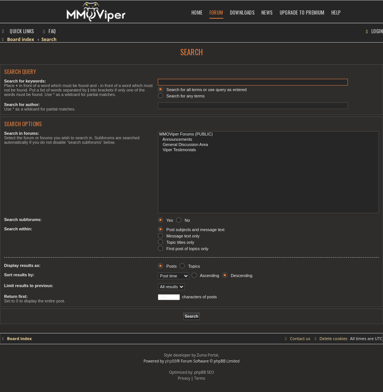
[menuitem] (48, 31)
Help (336, 12)
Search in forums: (21, 133)
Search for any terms (181, 96)
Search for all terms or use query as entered (202, 89)
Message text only (179, 236)
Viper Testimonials (268, 150)
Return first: (16, 296)
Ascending (205, 275)
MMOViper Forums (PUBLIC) (268, 134)
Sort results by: (19, 275)
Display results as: (22, 265)
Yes (165, 220)
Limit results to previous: (28, 285)
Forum (216, 12)
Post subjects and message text (191, 229)
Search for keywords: (25, 81)
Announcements (268, 139)
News (267, 12)
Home (197, 12)
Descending (237, 275)
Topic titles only (176, 242)
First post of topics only (183, 248)
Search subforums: (23, 219)
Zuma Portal (207, 355)
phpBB (171, 361)
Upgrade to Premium (302, 12)
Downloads (242, 12)
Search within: (18, 229)
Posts (167, 266)
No (183, 220)
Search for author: (22, 104)
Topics (190, 266)
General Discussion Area (268, 144)
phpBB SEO (204, 372)
